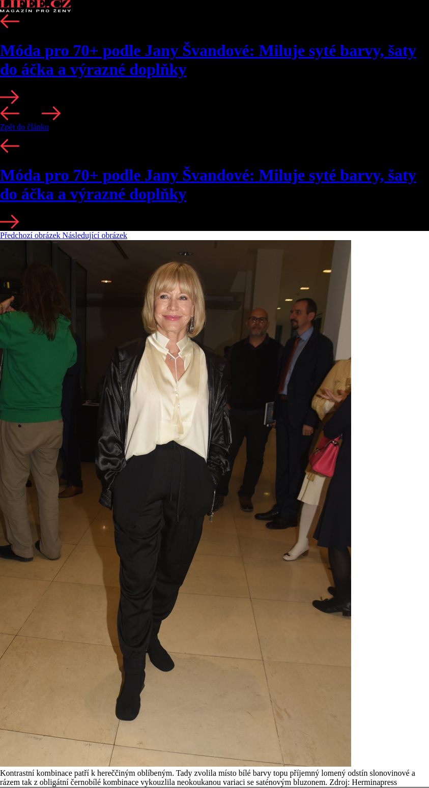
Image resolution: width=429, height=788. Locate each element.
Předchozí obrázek (31, 235)
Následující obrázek (95, 235)
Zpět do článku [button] (24, 127)
